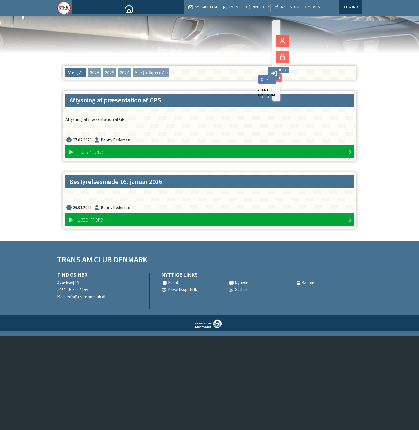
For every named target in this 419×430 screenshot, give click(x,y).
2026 (94, 73)
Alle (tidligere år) (151, 73)
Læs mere (90, 152)
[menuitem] (80, 8)
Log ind (350, 7)
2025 (109, 73)
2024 (124, 73)
